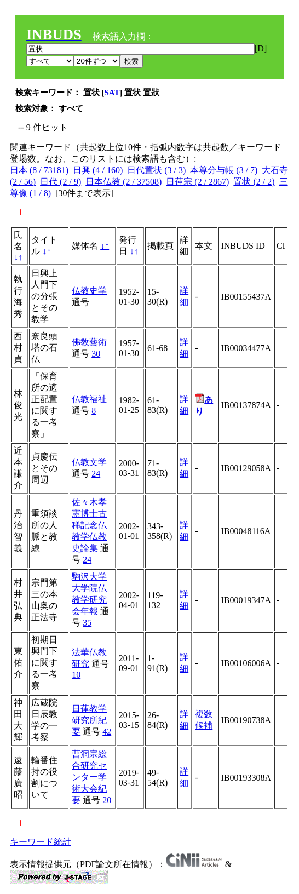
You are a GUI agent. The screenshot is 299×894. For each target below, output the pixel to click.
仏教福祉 (89, 399)
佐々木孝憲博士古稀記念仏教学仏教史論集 (89, 525)
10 (76, 674)
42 (106, 731)
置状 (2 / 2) (253, 181)
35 (87, 622)
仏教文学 (89, 462)
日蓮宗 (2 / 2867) (197, 181)
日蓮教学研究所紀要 (89, 720)
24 (95, 473)
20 (106, 800)
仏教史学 (89, 290)
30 (95, 353)
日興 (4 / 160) (98, 170)
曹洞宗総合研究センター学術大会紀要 (89, 777)
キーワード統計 (40, 841)
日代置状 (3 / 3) (156, 170)
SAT (112, 92)
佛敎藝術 (89, 342)
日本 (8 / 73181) (39, 170)
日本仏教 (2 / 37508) (123, 181)
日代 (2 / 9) (60, 181)
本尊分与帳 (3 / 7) (223, 170)
